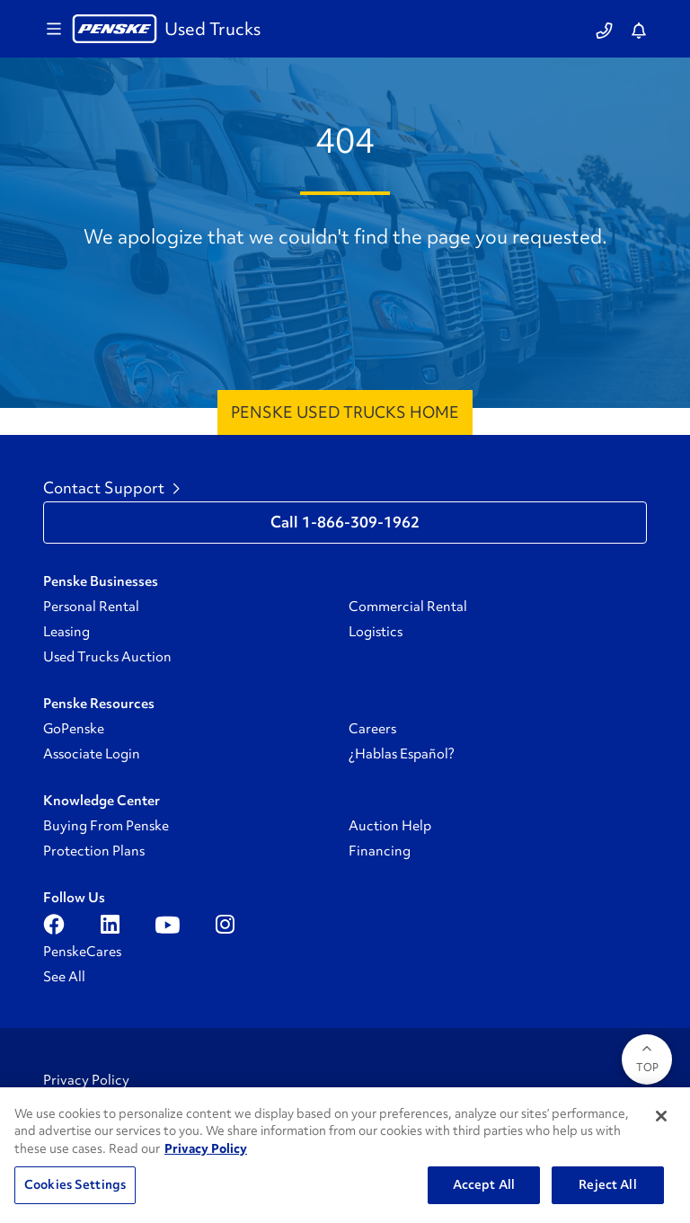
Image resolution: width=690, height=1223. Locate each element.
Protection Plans (94, 851)
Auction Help (390, 826)
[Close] (661, 1116)
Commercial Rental (408, 607)
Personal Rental (91, 607)
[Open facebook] (54, 924)
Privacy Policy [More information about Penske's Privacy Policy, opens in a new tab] (205, 1148)
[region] (345, 1155)
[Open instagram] (225, 924)
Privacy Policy (86, 1080)
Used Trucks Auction (107, 657)
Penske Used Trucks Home (345, 412)
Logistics (375, 632)
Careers (372, 729)
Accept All (484, 1184)
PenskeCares (82, 952)
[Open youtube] (167, 924)
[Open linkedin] (110, 924)
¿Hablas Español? (402, 754)
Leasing (66, 632)
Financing (380, 851)
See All (64, 977)
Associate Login (91, 754)
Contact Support (111, 488)
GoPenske (73, 729)
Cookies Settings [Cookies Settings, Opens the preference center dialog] (75, 1184)
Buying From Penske (106, 826)
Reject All (607, 1184)
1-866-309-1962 (361, 522)
